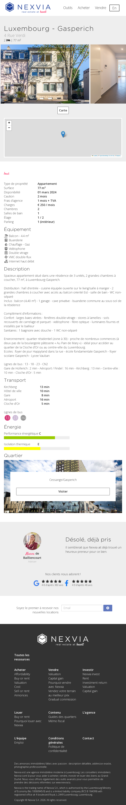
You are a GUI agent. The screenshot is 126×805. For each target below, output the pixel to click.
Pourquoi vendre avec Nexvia (59, 685)
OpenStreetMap (103, 155)
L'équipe (20, 738)
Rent (86, 678)
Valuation (20, 683)
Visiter (63, 491)
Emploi (18, 742)
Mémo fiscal (56, 721)
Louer (18, 712)
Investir (88, 670)
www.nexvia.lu (63, 782)
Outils (68, 7)
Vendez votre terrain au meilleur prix (62, 693)
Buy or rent (22, 678)
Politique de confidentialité (57, 749)
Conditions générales (56, 740)
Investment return (95, 683)
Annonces (21, 695)
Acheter (84, 7)
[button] (63, 134)
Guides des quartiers (62, 717)
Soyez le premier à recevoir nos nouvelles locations (37, 610)
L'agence (89, 712)
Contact (88, 738)
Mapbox (118, 155)
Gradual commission (62, 699)
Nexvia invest (91, 674)
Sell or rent (21, 691)
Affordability (22, 674)
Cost (17, 687)
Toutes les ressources (22, 657)
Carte (63, 110)
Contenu (54, 712)
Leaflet (94, 155)
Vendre (100, 7)
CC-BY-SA (111, 155)
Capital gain (55, 678)
